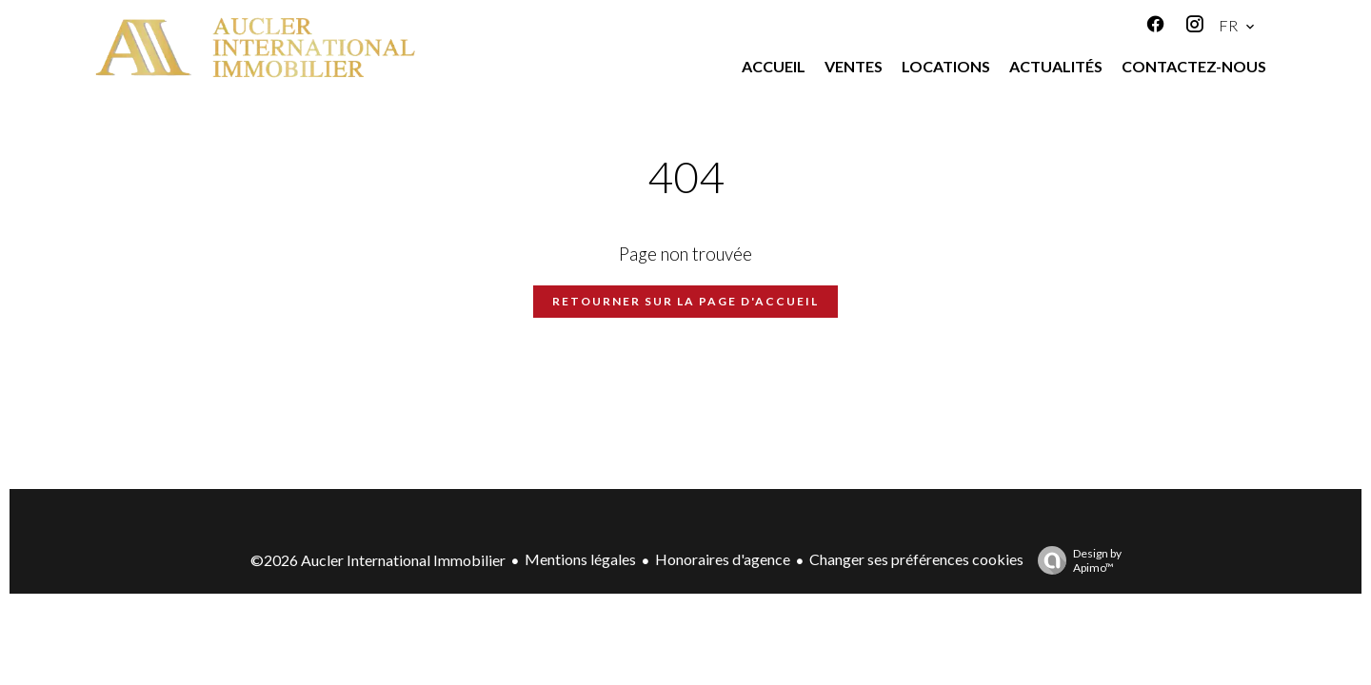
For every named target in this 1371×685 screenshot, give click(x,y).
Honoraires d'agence (722, 559)
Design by (1075, 560)
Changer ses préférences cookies (916, 559)
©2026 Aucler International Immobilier (378, 560)
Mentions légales (580, 559)
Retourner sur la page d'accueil (685, 301)
